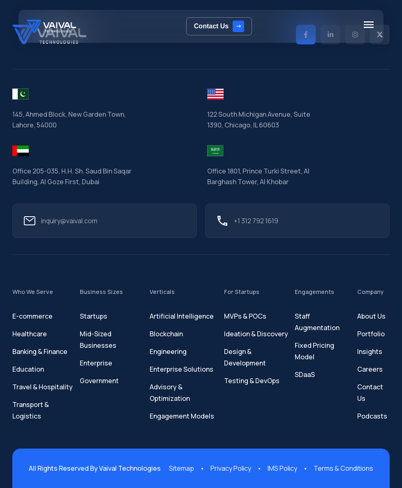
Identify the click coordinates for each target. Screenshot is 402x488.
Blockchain (166, 333)
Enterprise (96, 363)
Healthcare (29, 333)
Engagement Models (182, 416)
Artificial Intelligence (182, 316)
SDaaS (305, 374)
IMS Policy (282, 468)
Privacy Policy (230, 468)
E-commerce (32, 316)
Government (99, 380)
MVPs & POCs (245, 316)
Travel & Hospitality (42, 386)
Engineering (168, 351)
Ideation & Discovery (256, 333)
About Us (371, 316)
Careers (370, 369)
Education (28, 369)
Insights (369, 351)
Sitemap (181, 468)
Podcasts (372, 416)
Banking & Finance (39, 351)
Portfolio (371, 333)
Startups (93, 316)
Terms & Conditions (343, 468)
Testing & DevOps (252, 380)
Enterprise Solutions (181, 369)
